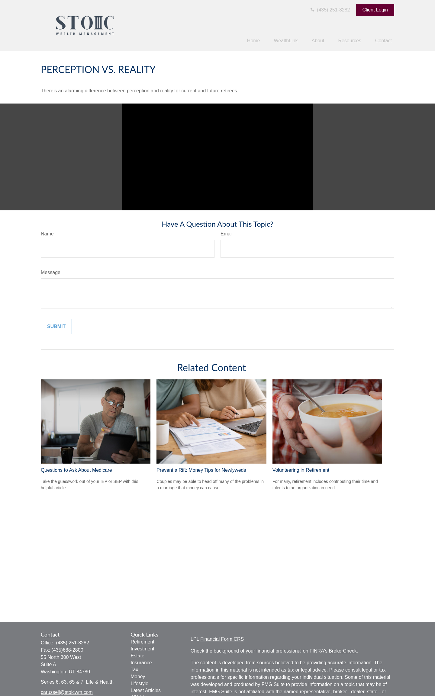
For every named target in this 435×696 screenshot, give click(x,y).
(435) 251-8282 (329, 9)
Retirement (142, 641)
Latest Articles (146, 690)
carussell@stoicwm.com (67, 692)
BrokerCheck (342, 650)
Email (227, 233)
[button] (254, 41)
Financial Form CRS (222, 639)
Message (50, 272)
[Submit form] (56, 326)
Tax (134, 669)
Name (47, 233)
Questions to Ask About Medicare (76, 470)
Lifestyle (140, 683)
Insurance (141, 662)
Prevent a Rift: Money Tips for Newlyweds (201, 470)
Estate (137, 655)
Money (138, 676)
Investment (142, 648)
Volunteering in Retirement (301, 470)
